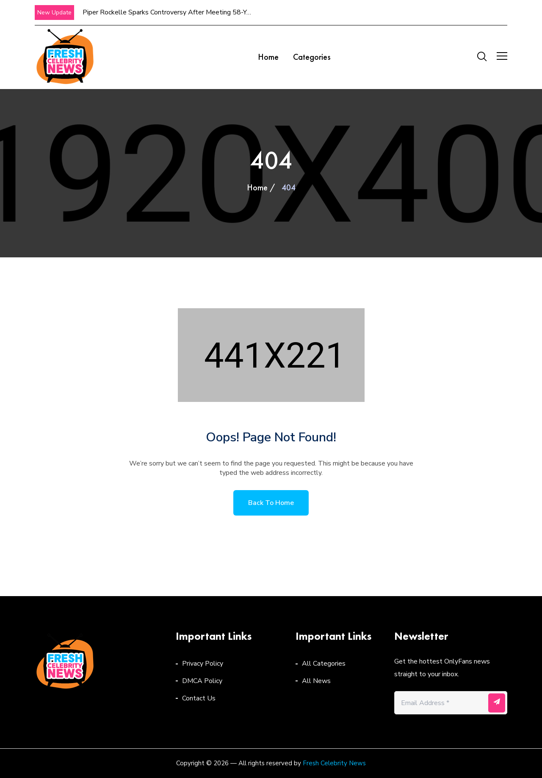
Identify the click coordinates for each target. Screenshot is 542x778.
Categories (312, 56)
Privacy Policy (202, 663)
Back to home (271, 503)
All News (316, 681)
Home (268, 56)
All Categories (324, 663)
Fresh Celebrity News (334, 763)
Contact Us (199, 698)
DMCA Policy (202, 681)
